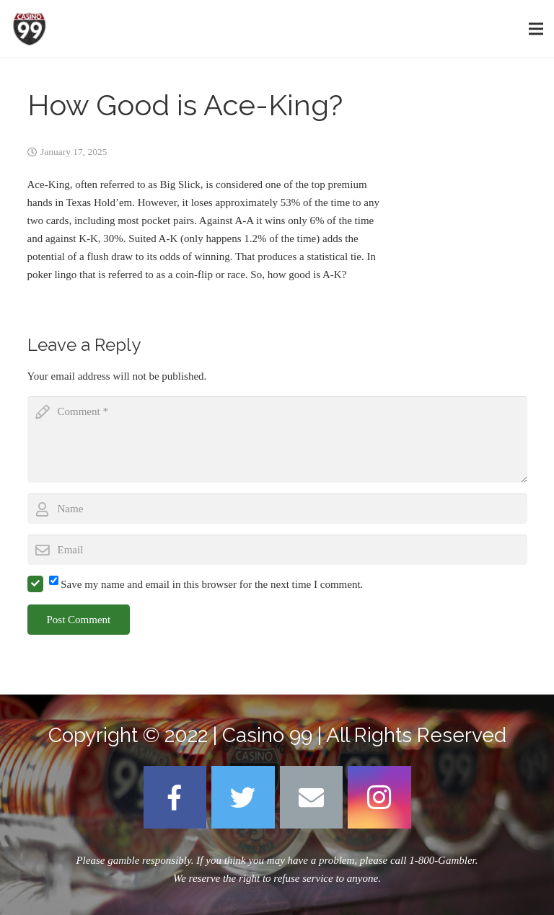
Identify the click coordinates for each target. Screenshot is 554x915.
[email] (277, 550)
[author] (277, 509)
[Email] (311, 797)
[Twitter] (243, 797)
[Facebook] (175, 797)
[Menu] (536, 29)
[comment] (277, 439)
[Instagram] (379, 797)
